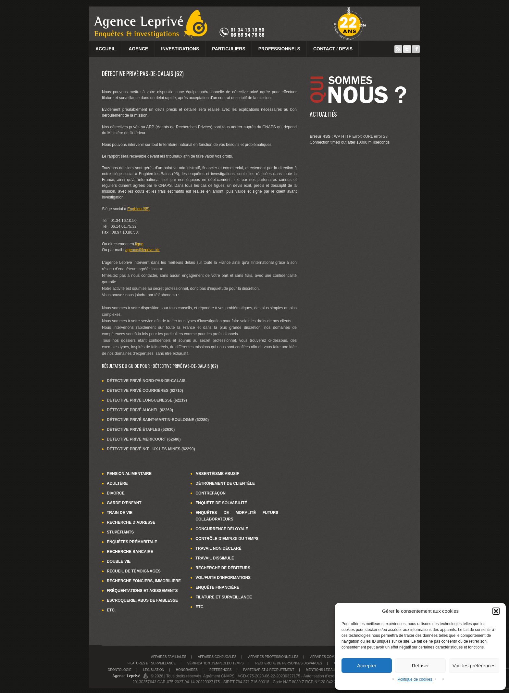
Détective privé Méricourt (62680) (143, 439)
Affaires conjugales (217, 657)
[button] (496, 611)
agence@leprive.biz (142, 250)
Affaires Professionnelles (273, 657)
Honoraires (187, 670)
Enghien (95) (138, 209)
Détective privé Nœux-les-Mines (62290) (151, 449)
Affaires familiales (168, 657)
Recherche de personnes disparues (288, 663)
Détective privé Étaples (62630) (141, 429)
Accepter (366, 665)
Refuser (420, 665)
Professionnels (279, 48)
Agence (138, 48)
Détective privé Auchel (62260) (140, 410)
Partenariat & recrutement (268, 670)
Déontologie (119, 670)
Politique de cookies (415, 679)
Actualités (323, 114)
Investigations (180, 48)
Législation (153, 670)
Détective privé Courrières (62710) (145, 390)
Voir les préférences (474, 665)
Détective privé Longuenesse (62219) (147, 400)
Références (220, 670)
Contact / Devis (333, 48)
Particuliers (228, 48)
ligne (139, 244)
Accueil (105, 48)
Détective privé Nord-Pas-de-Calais (146, 381)
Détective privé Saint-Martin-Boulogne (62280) (158, 419)
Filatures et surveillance (152, 663)
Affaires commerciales (331, 657)
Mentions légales (322, 670)
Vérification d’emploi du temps (215, 663)
